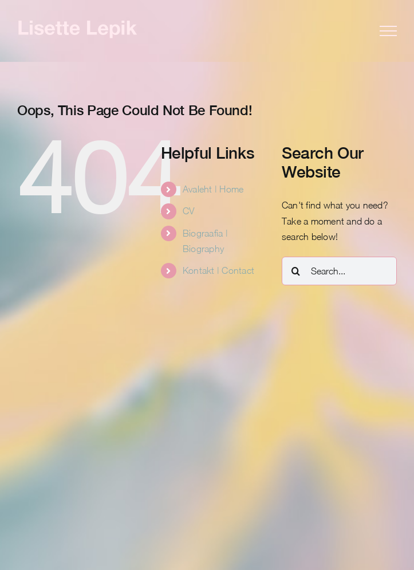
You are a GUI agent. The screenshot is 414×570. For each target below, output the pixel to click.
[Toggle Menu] (388, 31)
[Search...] (339, 271)
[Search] (296, 271)
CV (188, 211)
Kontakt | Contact (218, 270)
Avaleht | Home (213, 189)
